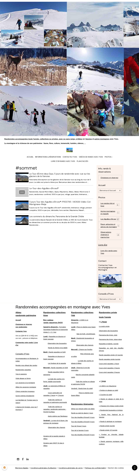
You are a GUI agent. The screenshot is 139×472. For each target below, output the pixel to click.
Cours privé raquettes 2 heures (109, 369)
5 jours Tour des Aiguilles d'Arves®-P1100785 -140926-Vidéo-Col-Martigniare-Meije (60, 203)
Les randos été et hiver (110, 205)
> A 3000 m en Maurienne (107, 387)
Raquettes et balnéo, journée (108, 345)
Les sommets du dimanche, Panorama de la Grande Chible (56, 216)
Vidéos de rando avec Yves (91, 157)
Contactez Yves (70, 157)
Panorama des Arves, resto (108, 336)
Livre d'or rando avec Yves (63, 161)
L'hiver (104, 323)
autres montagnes (101, 139)
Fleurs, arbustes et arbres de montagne (110, 226)
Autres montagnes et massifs (110, 213)
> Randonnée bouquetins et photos (111, 411)
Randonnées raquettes (23, 371)
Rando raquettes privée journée (109, 360)
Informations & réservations (48, 157)
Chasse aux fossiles (81, 350)
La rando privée (104, 327)
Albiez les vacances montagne (26, 388)
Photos (108, 157)
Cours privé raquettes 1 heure (109, 365)
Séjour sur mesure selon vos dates (83, 410)
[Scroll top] (134, 467)
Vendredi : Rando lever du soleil (82, 389)
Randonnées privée (108, 313)
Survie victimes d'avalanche (25, 397)
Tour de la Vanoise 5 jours (80, 431)
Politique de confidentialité (95, 469)
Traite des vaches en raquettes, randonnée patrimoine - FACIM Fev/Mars (54, 410)
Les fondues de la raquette (57, 364)
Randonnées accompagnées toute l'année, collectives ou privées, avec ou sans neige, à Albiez (43, 139)
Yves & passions (21, 375)
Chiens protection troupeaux (25, 392)
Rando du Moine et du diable (57, 349)
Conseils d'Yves (22, 355)
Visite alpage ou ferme (23, 379)
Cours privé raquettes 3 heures (109, 373)
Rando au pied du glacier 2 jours (82, 414)
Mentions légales (21, 469)
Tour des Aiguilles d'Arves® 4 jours (82, 418)
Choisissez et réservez (109, 178)
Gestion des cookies (116, 469)
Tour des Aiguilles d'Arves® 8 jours (82, 436)
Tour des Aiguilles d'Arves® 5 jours (82, 423)
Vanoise (88, 139)
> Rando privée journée (107, 427)
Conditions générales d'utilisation (43, 469)
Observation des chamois (56, 428)
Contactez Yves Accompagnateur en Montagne (107, 268)
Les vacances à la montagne (25, 384)
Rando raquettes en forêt (54, 353)
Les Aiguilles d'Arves (110, 219)
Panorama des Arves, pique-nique (110, 340)
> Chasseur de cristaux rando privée (111, 407)
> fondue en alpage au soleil (108, 391)
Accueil (30, 157)
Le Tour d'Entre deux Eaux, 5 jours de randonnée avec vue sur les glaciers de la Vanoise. (59, 175)
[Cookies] (4, 467)
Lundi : (45, 337)
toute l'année (105, 318)
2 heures (61, 396)
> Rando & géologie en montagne (110, 422)
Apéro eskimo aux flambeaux (58, 417)
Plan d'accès (82, 161)
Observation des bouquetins (57, 344)
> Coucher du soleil (105, 396)
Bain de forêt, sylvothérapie (86, 335)
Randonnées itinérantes (82, 405)
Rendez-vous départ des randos (26, 366)
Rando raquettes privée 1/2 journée (111, 356)
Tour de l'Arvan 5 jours (78, 427)
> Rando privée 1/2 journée (108, 431)
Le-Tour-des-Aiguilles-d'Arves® (44, 188)
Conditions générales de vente (70, 469)
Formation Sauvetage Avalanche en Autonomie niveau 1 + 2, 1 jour (55, 330)
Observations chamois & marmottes (110, 235)
